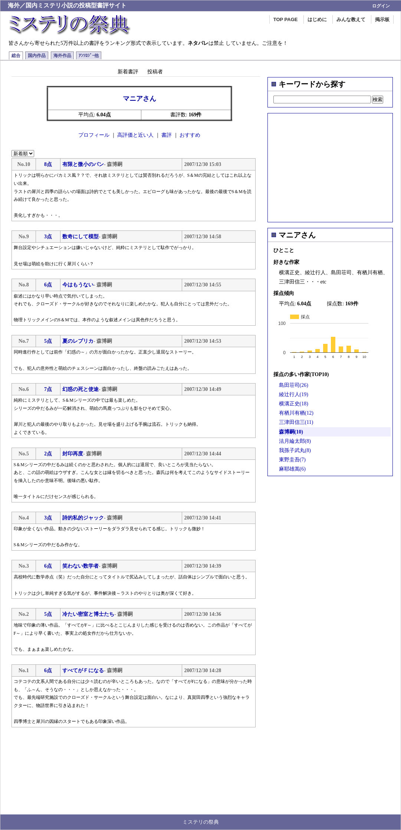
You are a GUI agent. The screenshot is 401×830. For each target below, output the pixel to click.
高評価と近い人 (135, 135)
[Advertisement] (330, 165)
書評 (166, 135)
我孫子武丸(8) (295, 450)
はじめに (317, 19)
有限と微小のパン (83, 164)
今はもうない (77, 285)
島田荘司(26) (293, 385)
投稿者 (155, 71)
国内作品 (37, 55)
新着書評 (128, 71)
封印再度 (72, 453)
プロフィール (93, 135)
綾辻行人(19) (293, 394)
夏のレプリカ (77, 341)
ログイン (381, 6)
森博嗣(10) (291, 432)
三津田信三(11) (296, 422)
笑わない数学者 (80, 566)
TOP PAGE (285, 19)
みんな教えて (350, 19)
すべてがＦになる (83, 670)
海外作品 (62, 55)
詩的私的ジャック (83, 518)
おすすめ (190, 135)
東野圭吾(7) (292, 459)
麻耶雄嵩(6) (292, 469)
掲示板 (382, 19)
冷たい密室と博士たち (88, 614)
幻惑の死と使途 (80, 389)
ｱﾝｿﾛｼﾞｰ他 (89, 55)
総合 (15, 55)
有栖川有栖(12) (296, 413)
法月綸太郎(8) (295, 441)
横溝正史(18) (293, 403)
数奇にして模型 (80, 236)
